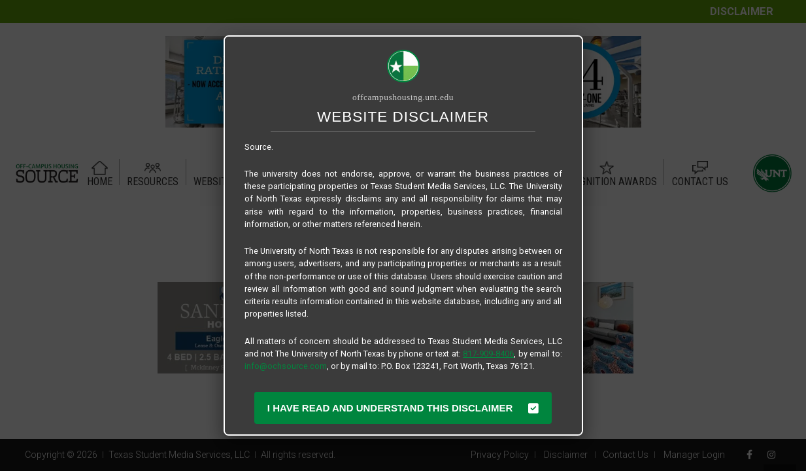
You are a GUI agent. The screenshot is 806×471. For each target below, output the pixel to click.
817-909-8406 (488, 353)
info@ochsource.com (285, 366)
